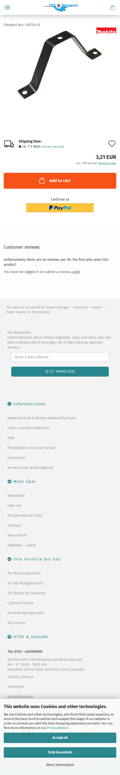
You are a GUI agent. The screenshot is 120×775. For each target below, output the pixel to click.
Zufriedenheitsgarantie (25, 613)
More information (60, 765)
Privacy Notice (57, 728)
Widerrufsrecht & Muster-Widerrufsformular (41, 418)
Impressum (16, 458)
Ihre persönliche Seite (25, 515)
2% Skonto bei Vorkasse (26, 593)
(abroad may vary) (53, 146)
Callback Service (20, 603)
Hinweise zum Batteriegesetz (30, 468)
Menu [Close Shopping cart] (7, 7)
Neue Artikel (17, 535)
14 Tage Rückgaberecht (25, 583)
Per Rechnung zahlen (24, 573)
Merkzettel (15, 687)
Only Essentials (60, 752)
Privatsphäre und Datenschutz (31, 448)
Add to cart (54, 180)
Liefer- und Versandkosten (28, 428)
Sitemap (14, 525)
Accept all (60, 738)
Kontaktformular (20, 697)
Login (75, 272)
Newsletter (16, 496)
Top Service (16, 623)
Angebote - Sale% (21, 545)
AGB (10, 438)
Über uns (14, 506)
